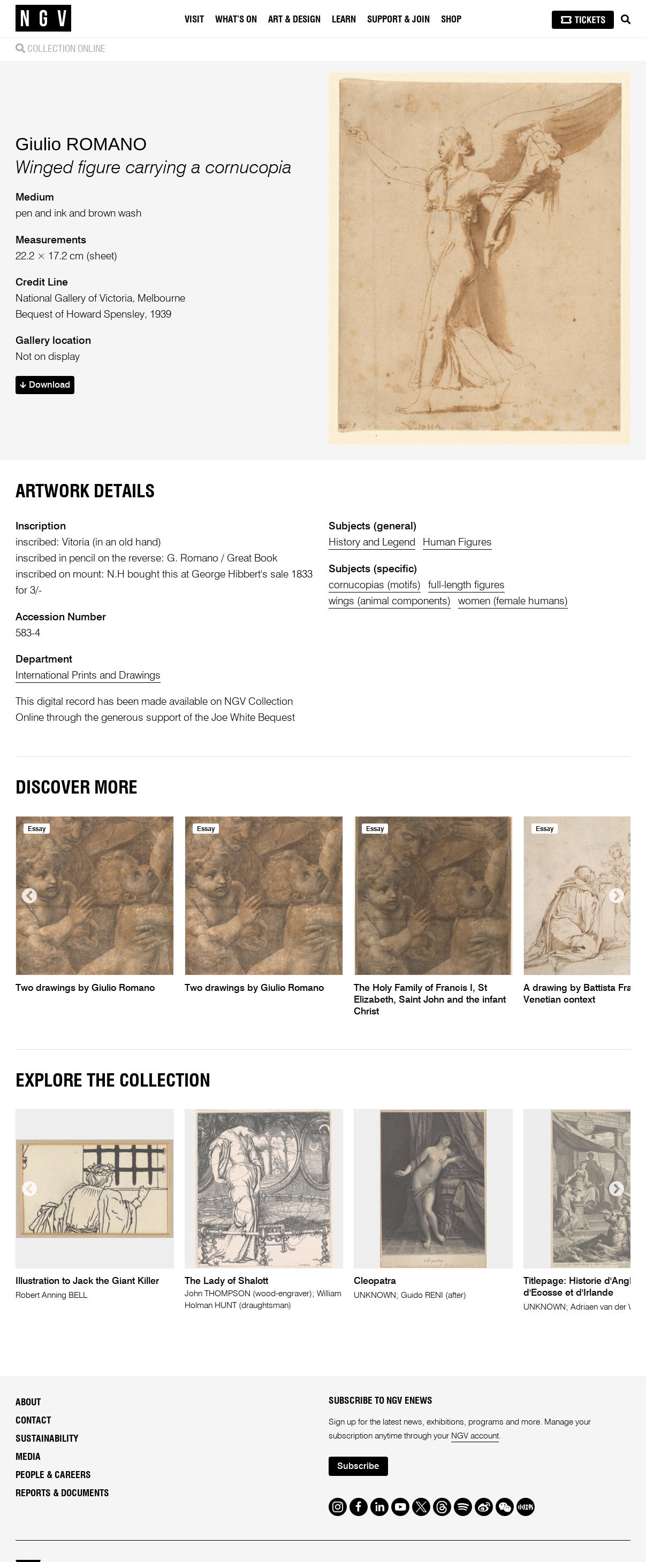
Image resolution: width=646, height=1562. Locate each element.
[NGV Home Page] (43, 18)
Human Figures (457, 542)
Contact (33, 1421)
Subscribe (358, 1466)
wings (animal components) (390, 601)
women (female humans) (513, 601)
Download (45, 385)
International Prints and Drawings (88, 676)
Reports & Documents (62, 1493)
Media (28, 1457)
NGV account (475, 1436)
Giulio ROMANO (81, 144)
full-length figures (466, 585)
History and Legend (372, 542)
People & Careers (53, 1475)
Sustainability (47, 1439)
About (28, 1402)
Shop (451, 19)
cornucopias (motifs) (375, 585)
